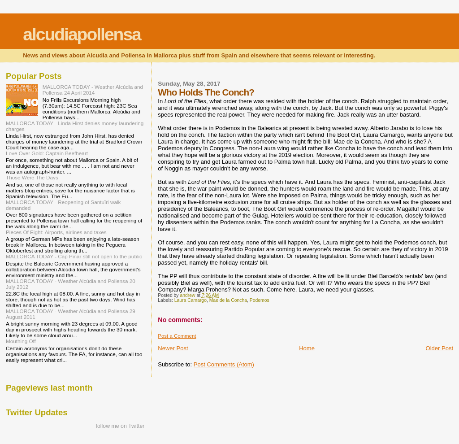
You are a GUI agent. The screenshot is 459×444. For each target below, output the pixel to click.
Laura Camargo (190, 300)
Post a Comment (177, 336)
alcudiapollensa (82, 34)
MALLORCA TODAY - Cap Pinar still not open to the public (74, 256)
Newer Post (173, 348)
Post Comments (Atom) (224, 364)
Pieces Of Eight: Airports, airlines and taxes (56, 232)
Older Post (439, 348)
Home (307, 348)
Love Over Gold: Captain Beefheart (47, 153)
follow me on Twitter (120, 426)
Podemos (259, 300)
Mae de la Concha (228, 300)
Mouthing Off (21, 341)
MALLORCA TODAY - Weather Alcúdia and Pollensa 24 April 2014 (93, 90)
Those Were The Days (32, 177)
